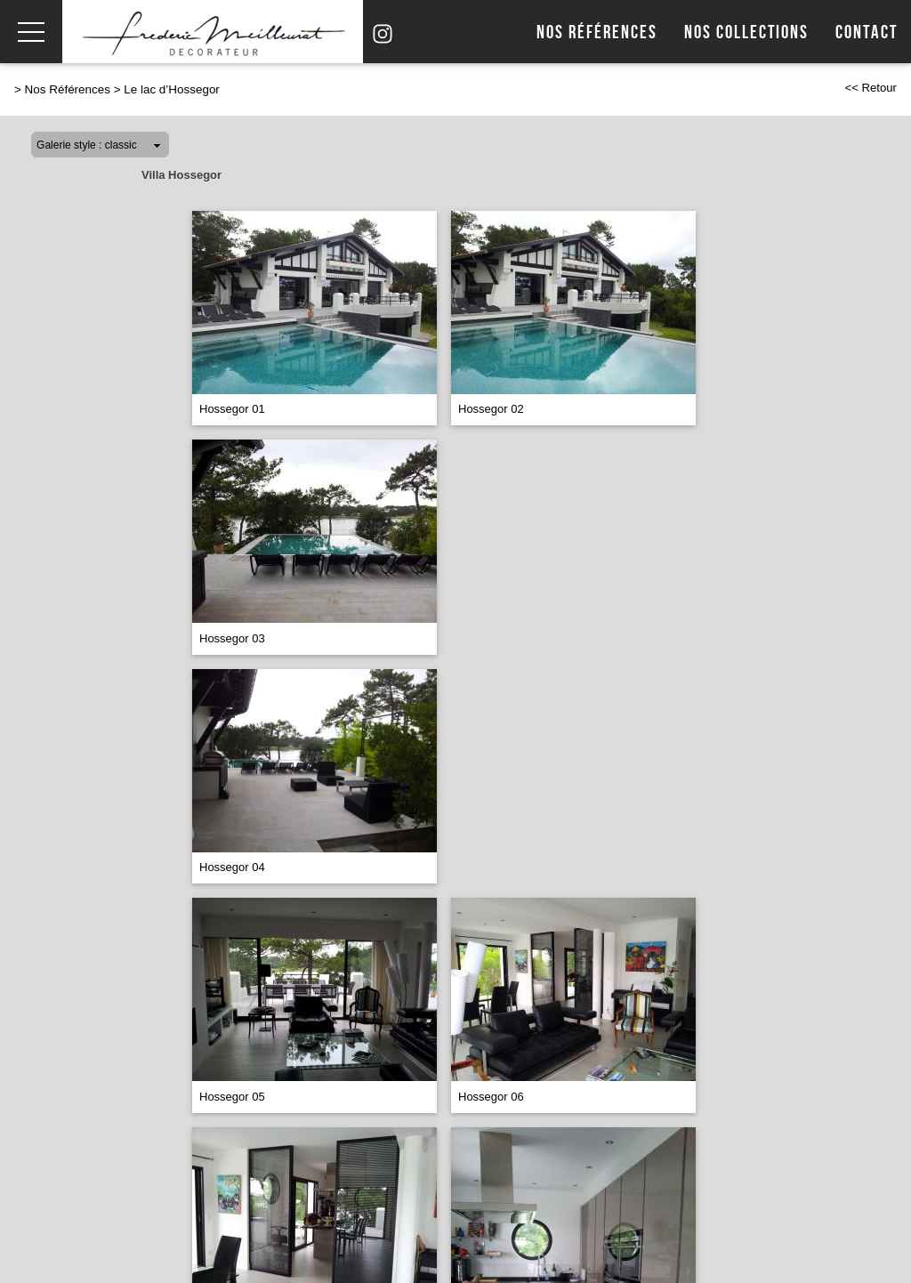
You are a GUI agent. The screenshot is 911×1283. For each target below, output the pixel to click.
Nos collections (746, 32)
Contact (866, 32)
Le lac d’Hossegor (172, 89)
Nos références (596, 32)
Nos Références (67, 89)
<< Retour (870, 87)
